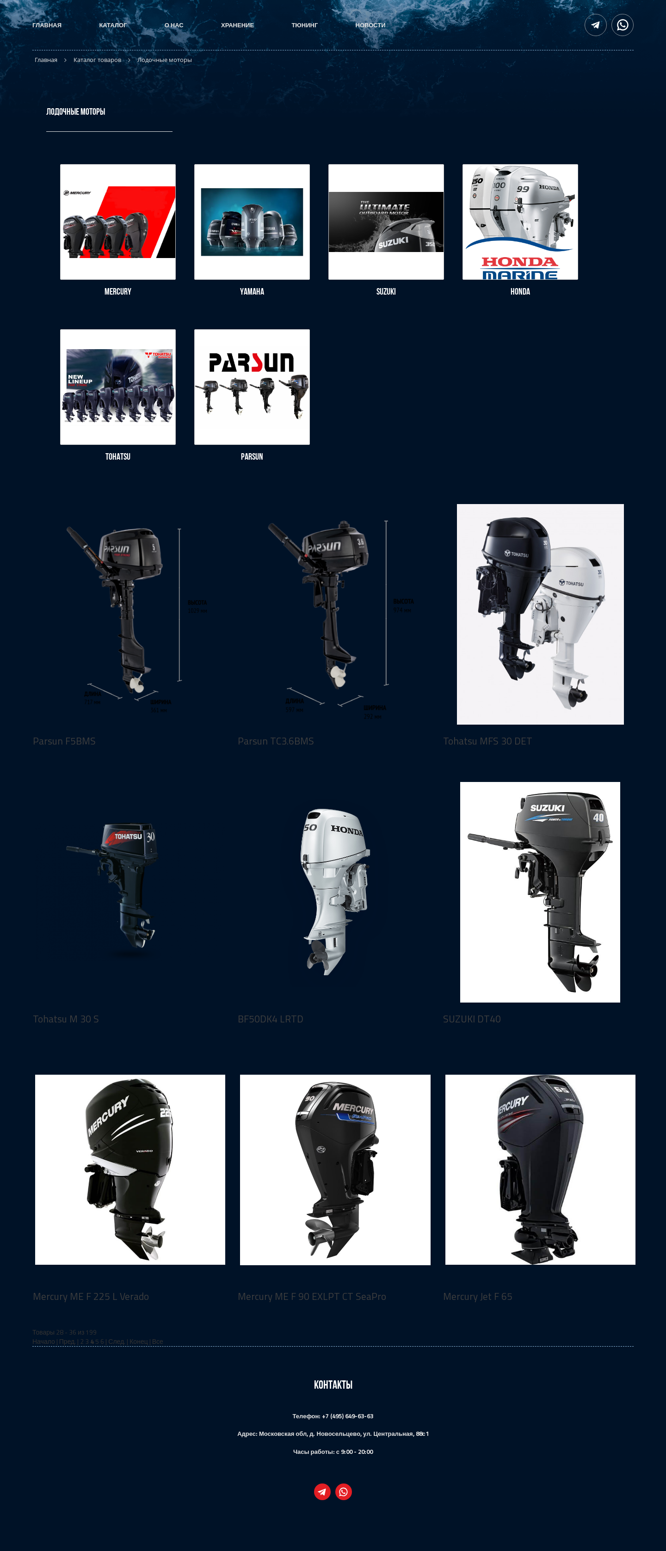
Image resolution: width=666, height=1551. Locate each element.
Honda (520, 291)
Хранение (237, 25)
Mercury (118, 291)
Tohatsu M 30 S (66, 1018)
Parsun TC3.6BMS (276, 740)
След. (116, 1341)
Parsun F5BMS (64, 740)
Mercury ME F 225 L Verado (91, 1296)
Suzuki (386, 291)
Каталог (113, 25)
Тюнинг (304, 25)
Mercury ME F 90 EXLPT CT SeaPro (312, 1296)
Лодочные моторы (75, 111)
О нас (174, 25)
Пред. (67, 1341)
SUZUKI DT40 (472, 1018)
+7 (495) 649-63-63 (347, 1416)
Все (157, 1341)
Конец (139, 1341)
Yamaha (252, 291)
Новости (371, 25)
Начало (43, 1341)
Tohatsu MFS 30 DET (487, 740)
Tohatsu (117, 456)
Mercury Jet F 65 (477, 1296)
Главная (47, 25)
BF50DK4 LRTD (270, 1018)
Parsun (252, 456)
